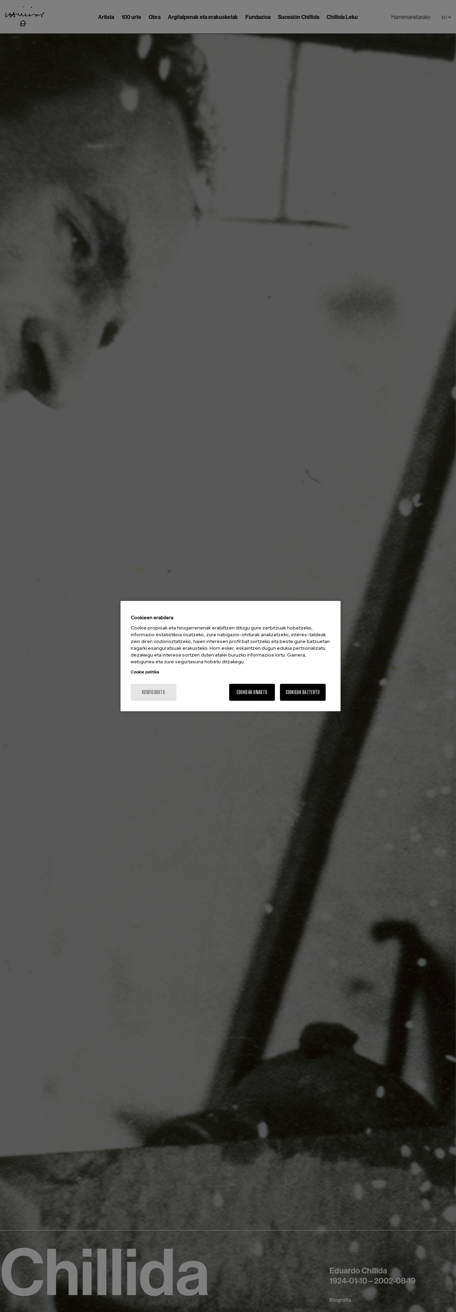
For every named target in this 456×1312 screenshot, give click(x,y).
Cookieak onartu (252, 692)
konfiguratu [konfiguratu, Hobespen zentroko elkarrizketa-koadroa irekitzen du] (153, 692)
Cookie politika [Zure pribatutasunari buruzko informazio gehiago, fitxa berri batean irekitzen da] (145, 672)
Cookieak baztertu (303, 692)
